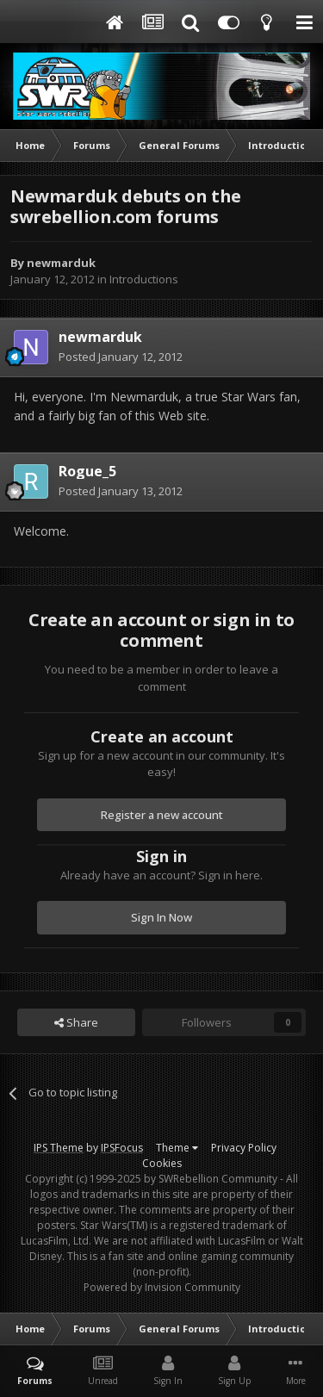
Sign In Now (161, 917)
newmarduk (61, 262)
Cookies (162, 1163)
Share (76, 1022)
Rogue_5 (87, 471)
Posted (121, 356)
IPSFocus (122, 1147)
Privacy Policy (243, 1147)
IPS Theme (59, 1147)
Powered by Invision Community (162, 1287)
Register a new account (162, 815)
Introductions (143, 279)
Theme (177, 1147)
